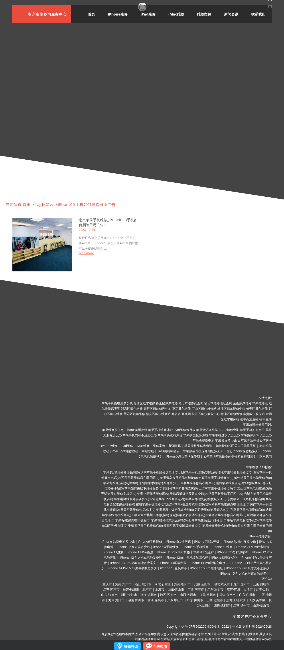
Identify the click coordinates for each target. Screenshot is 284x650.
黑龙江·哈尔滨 (236, 600)
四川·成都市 (222, 605)
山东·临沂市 (261, 605)
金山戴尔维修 (242, 403)
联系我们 (258, 14)
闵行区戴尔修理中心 (158, 408)
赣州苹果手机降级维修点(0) (182, 525)
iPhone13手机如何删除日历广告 (86, 204)
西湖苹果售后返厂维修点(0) (207, 520)
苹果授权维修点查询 (198, 446)
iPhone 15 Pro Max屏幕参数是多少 (244, 573)
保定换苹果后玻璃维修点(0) (188, 515)
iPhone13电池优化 (224, 557)
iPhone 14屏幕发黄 (173, 563)
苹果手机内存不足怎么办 (139, 435)
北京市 (147, 589)
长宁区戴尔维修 (257, 408)
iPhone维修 (118, 14)
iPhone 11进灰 (113, 552)
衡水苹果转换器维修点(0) (235, 472)
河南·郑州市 (123, 584)
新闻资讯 (231, 14)
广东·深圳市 (215, 589)
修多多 (176, 414)
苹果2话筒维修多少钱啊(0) (121, 472)
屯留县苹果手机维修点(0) (145, 525)
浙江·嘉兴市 (156, 600)
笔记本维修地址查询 (218, 403)
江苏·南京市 (111, 589)
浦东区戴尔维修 (132, 408)
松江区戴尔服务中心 (206, 414)
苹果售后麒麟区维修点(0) (151, 515)
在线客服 (160, 646)
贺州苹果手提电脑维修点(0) (253, 478)
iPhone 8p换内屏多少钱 (133, 547)
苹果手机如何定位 (252, 430)
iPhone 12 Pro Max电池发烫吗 (140, 557)
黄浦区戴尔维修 (144, 403)
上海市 (159, 589)
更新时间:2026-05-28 (257, 626)
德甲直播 (265, 419)
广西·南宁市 (195, 589)
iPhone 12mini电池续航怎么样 (187, 557)
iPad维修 (148, 14)
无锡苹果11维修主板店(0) (118, 493)
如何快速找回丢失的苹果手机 (236, 446)
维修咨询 (131, 646)
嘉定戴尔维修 (181, 408)
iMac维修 (176, 14)
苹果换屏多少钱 (226, 440)
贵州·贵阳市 (241, 584)
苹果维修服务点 (113, 430)
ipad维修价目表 (184, 430)
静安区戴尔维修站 (158, 414)
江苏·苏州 (233, 589)
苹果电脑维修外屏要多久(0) (133, 499)
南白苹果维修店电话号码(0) (235, 483)
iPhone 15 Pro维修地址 (206, 568)
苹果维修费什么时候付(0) (219, 525)
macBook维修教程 (125, 451)
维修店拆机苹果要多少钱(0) (188, 493)
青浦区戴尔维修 (231, 414)
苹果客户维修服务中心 (252, 616)
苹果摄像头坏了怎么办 (256, 435)
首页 (91, 14)
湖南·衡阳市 (182, 584)
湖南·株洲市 (136, 600)
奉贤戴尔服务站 (254, 414)
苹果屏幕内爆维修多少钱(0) (175, 509)
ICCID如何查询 (229, 430)
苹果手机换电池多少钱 (117, 403)
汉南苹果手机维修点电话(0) (159, 472)
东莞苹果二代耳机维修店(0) (246, 499)
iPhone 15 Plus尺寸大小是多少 (247, 568)
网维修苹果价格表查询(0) (180, 488)
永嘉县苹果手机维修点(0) (216, 478)
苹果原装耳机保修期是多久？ (203, 451)
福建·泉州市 (227, 595)
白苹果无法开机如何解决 (255, 440)
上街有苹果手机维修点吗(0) (217, 488)
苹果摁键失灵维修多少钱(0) (207, 499)
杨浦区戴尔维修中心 (231, 408)
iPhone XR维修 (222, 547)
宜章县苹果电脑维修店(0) (247, 509)
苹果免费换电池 (203, 440)
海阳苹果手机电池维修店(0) (157, 483)
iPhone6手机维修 (150, 541)
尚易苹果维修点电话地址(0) (230, 504)
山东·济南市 (109, 595)
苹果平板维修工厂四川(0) (225, 493)
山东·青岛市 (176, 589)
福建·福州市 (131, 589)
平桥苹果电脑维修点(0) (242, 520)
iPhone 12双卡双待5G (232, 552)
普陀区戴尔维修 (134, 414)
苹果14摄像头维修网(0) (153, 493)
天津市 (248, 589)
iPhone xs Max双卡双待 (252, 547)
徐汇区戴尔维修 (167, 403)
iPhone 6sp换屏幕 (178, 541)
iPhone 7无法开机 (206, 541)
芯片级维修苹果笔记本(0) (212, 509)
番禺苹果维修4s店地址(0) (137, 509)
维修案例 (204, 14)
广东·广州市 (247, 595)
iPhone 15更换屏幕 (173, 568)
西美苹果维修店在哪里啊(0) (140, 478)
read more (86, 253)
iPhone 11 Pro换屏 (140, 552)
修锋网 (186, 414)
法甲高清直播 (249, 419)
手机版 (237, 626)
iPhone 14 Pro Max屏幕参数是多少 (132, 568)
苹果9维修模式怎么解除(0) (169, 520)
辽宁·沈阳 (262, 589)
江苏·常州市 (207, 595)
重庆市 (107, 584)
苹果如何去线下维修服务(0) (143, 488)
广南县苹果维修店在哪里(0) (196, 483)
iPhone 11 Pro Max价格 (173, 552)
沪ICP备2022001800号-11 (203, 626)
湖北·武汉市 (222, 584)
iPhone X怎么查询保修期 (183, 456)
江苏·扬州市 (241, 605)
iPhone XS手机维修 (195, 547)
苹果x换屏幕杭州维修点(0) (192, 504)
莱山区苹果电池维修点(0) (254, 488)
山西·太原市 (188, 595)
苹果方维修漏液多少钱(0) (120, 483)
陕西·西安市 (168, 595)
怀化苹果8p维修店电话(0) (170, 499)
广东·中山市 (175, 600)
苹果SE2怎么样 (203, 552)
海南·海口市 (116, 600)
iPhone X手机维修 (165, 547)
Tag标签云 (44, 204)
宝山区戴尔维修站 (204, 408)
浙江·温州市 (148, 595)
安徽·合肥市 (202, 584)
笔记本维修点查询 (190, 403)
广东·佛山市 (195, 600)
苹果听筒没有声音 (170, 435)
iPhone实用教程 (136, 430)
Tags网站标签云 (168, 451)
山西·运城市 (215, 600)
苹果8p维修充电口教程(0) (132, 520)
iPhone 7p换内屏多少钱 (239, 541)
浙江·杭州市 (143, 584)
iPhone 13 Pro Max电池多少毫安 (133, 563)
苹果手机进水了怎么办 (224, 435)
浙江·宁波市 (129, 595)
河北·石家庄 (163, 584)
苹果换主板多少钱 (195, 435)
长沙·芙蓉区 (257, 600)
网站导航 (148, 451)
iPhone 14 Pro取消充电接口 (209, 563)
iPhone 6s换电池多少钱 (118, 541)
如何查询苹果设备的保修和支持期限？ (229, 456)
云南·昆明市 (261, 584)
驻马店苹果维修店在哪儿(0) (227, 515)
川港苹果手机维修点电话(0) (198, 472)
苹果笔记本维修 (207, 430)
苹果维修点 (260, 403)
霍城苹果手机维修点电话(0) (155, 504)
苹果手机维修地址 (160, 430)
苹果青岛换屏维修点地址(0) (179, 478)
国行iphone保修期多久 (242, 451)
